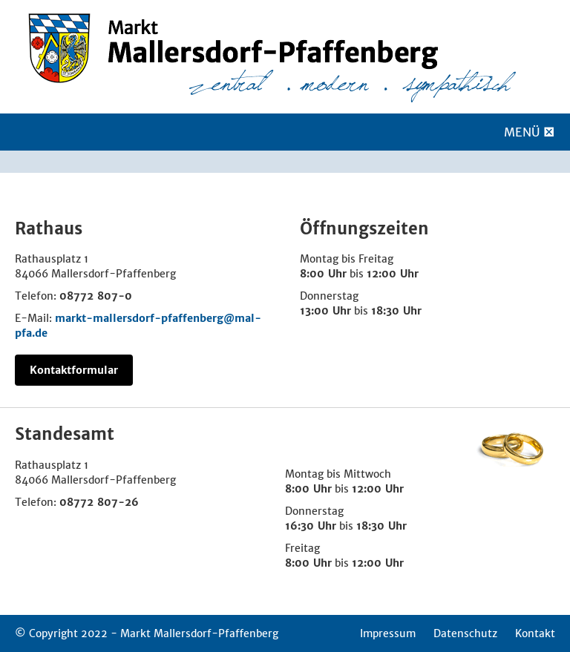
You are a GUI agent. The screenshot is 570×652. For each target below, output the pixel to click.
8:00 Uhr (323, 273)
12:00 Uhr (393, 273)
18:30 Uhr (396, 310)
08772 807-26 (99, 502)
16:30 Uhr (310, 526)
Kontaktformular (74, 370)
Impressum (388, 633)
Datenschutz (465, 633)
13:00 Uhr (325, 310)
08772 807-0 (95, 296)
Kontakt (535, 633)
